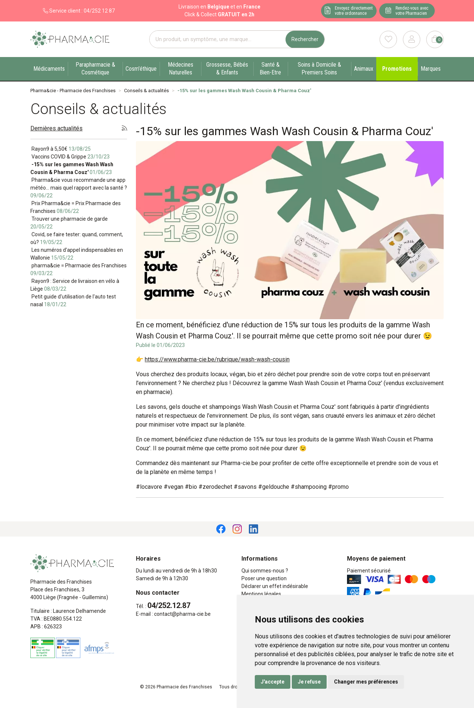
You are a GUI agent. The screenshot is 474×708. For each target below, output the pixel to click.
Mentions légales (261, 594)
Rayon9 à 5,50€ (60, 149)
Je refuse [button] (309, 682)
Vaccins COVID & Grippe (70, 157)
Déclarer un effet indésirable (274, 586)
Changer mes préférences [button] (366, 682)
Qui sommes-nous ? (264, 571)
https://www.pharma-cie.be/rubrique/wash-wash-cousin (217, 359)
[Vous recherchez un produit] (218, 39)
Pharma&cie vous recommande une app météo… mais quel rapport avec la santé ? (78, 187)
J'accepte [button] (272, 682)
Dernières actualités (56, 128)
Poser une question (264, 578)
